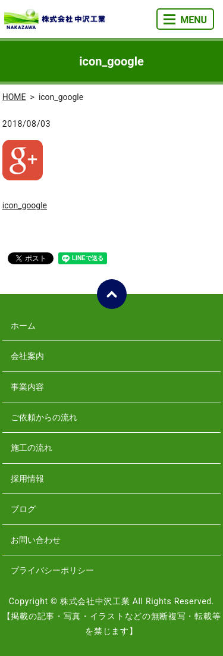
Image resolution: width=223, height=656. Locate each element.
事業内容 (27, 387)
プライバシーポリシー (52, 570)
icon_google (24, 205)
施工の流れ (31, 447)
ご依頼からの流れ (44, 417)
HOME (14, 97)
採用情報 (27, 478)
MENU (185, 20)
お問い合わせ (36, 540)
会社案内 (27, 356)
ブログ (23, 509)
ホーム (23, 325)
